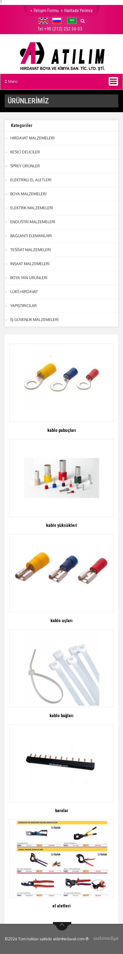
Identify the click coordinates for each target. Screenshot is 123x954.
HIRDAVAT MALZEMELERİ (32, 138)
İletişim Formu (46, 10)
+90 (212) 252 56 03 (63, 28)
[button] (45, 21)
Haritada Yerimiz (78, 10)
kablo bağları (61, 715)
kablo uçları (61, 620)
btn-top (62, 926)
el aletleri (61, 905)
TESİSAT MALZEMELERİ (30, 249)
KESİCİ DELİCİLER (25, 152)
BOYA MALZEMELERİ (28, 194)
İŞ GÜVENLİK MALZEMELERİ (34, 319)
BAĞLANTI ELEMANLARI (31, 235)
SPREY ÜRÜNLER (25, 166)
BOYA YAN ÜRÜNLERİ (28, 277)
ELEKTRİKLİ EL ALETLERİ (30, 180)
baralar (61, 810)
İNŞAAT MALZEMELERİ (30, 263)
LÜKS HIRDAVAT (24, 291)
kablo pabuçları (61, 430)
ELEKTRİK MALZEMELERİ (31, 208)
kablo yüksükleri (61, 525)
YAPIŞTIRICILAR (23, 305)
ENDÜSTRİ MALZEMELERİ (32, 221)
